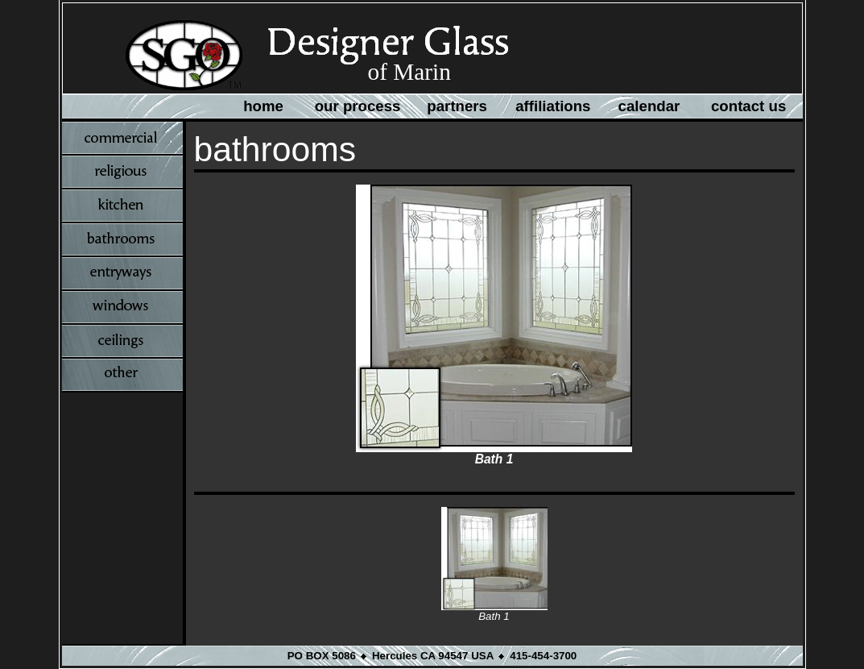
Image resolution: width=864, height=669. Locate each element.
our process (358, 106)
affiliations (552, 106)
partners (457, 106)
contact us (748, 106)
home (263, 106)
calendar (649, 106)
